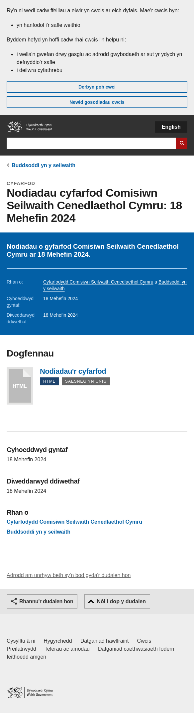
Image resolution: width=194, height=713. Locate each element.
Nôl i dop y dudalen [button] (121, 601)
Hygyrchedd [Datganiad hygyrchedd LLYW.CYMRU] (58, 641)
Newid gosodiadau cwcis (97, 102)
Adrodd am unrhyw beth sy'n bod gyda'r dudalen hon (69, 575)
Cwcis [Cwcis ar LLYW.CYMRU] (144, 641)
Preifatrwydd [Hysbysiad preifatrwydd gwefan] (21, 649)
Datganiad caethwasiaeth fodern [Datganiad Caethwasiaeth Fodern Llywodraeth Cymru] (136, 649)
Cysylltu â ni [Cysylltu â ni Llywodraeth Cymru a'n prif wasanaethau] (21, 641)
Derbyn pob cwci (97, 87)
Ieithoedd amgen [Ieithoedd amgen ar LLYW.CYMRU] (26, 657)
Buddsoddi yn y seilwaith (43, 165)
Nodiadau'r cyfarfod (20, 386)
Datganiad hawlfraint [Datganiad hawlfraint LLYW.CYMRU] (104, 641)
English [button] (171, 127)
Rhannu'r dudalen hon (46, 601)
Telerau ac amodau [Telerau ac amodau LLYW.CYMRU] (67, 649)
